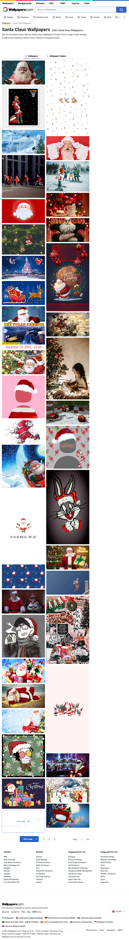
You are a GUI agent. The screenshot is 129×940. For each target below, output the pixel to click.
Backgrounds (24, 3)
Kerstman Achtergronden (82, 922)
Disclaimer (111, 930)
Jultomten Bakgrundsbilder (90, 918)
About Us (5, 912)
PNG (62, 3)
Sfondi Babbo (33, 922)
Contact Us (15, 912)
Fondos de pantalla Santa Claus (55, 922)
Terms (101, 930)
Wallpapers (8, 3)
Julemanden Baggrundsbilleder (31, 918)
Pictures (40, 3)
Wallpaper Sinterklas (105, 922)
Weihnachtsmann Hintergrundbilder (62, 918)
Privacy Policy (91, 930)
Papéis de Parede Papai (14, 922)
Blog (29, 912)
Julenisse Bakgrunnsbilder (15, 926)
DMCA (120, 930)
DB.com (36, 912)
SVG (51, 3)
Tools (86, 3)
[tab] (31, 56)
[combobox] (75, 10)
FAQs (23, 912)
